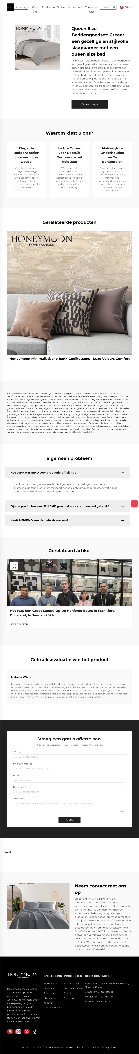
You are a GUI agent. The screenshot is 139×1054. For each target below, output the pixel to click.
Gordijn (68, 993)
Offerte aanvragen (89, 104)
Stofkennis (63, 7)
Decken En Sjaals (73, 988)
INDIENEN (69, 820)
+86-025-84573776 (99, 1001)
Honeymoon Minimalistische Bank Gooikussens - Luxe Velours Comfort (70, 359)
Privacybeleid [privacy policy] (109, 1047)
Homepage (21, 7)
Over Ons (35, 8)
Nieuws (76, 7)
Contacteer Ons (91, 8)
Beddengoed (71, 983)
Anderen (69, 998)
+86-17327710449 (103, 996)
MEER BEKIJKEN (19, 624)
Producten (48, 7)
